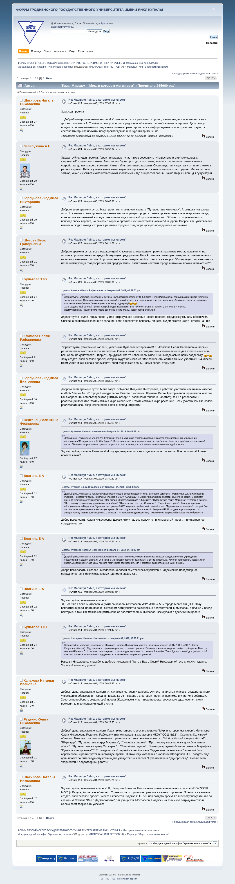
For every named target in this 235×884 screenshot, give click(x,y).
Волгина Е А (34, 475)
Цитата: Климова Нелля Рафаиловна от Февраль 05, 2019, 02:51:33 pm (101, 290)
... (33, 78)
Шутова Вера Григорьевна (33, 242)
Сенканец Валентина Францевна (39, 421)
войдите (103, 23)
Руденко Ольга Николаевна (34, 721)
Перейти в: (142, 843)
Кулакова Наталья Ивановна (37, 682)
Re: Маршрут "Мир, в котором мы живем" (97, 99)
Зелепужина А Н (37, 146)
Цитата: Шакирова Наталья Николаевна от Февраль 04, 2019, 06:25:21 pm (102, 638)
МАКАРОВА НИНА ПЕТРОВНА (106, 66)
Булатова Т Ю (35, 279)
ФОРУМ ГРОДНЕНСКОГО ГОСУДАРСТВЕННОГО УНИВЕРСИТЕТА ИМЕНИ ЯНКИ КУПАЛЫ (89, 9)
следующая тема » (207, 73)
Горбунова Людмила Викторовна (39, 199)
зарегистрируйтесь (62, 26)
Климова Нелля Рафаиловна (35, 337)
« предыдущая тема (183, 73)
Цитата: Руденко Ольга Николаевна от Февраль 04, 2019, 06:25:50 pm (100, 487)
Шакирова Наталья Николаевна (38, 102)
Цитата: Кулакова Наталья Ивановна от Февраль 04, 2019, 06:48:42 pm (101, 431)
